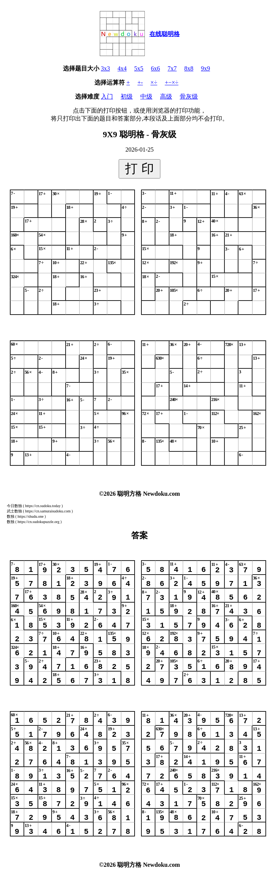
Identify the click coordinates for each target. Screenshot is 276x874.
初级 (127, 96)
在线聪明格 (164, 34)
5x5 (138, 68)
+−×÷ (172, 82)
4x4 (122, 68)
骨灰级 (189, 96)
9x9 (205, 68)
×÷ (154, 82)
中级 (146, 96)
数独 (10, 516)
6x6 (155, 68)
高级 (166, 96)
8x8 (188, 68)
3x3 (105, 68)
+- (140, 82)
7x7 (172, 68)
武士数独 (14, 511)
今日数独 (14, 506)
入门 (107, 96)
